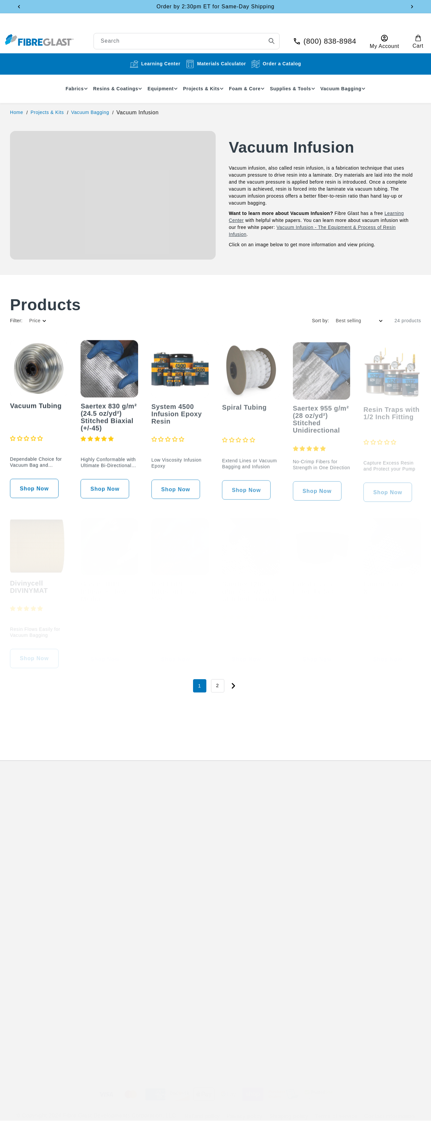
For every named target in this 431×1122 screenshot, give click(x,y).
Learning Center (155, 64)
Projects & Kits (47, 112)
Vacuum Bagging (90, 112)
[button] (408, 36)
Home (16, 112)
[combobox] (213, 35)
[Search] (262, 35)
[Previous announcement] (19, 6)
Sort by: (320, 320)
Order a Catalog (276, 64)
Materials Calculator (216, 64)
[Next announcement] (412, 6)
